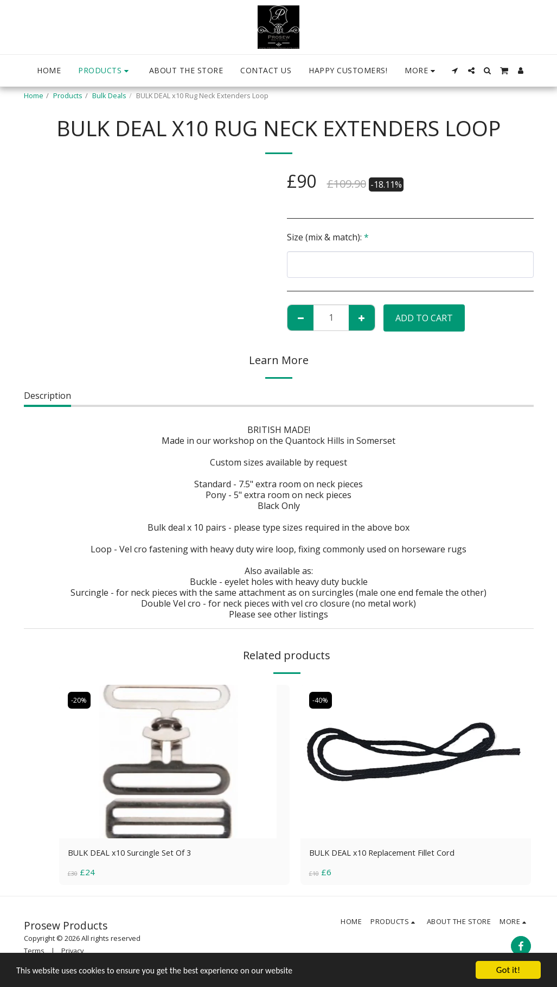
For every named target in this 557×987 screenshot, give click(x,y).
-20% (80, 700)
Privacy (72, 952)
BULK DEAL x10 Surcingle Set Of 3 (136, 853)
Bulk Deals (109, 95)
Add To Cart (424, 318)
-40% (321, 700)
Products (67, 95)
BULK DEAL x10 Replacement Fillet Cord (389, 853)
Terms (34, 952)
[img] (174, 761)
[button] (455, 70)
